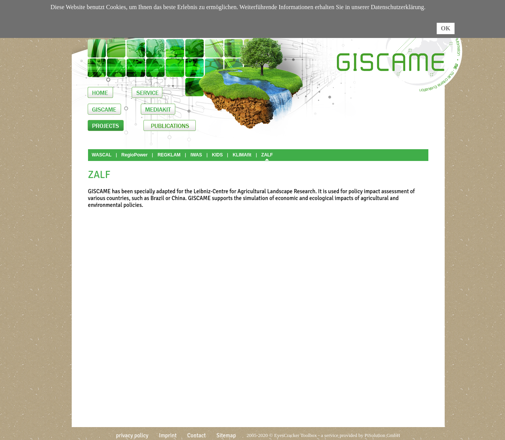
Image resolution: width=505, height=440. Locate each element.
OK (445, 28)
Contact (196, 435)
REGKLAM (169, 155)
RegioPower (134, 155)
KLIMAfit (242, 155)
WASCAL (102, 155)
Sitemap (226, 435)
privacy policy (132, 435)
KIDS (217, 155)
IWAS (196, 155)
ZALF (267, 155)
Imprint (168, 435)
